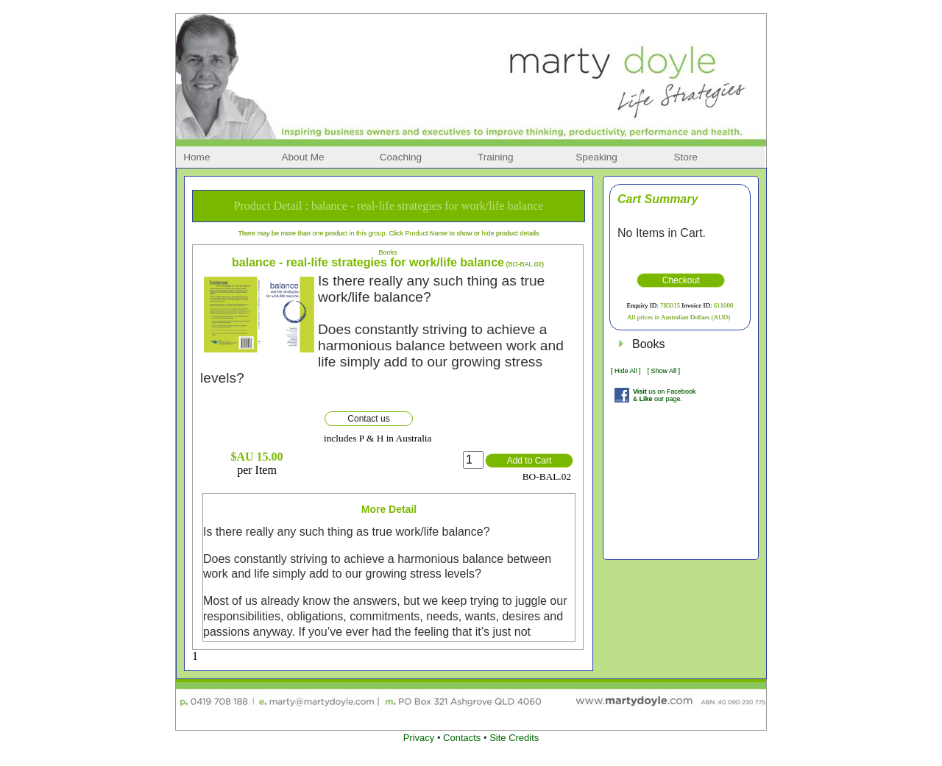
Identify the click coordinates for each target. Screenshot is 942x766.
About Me (302, 157)
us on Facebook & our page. (664, 395)
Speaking (596, 157)
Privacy (419, 737)
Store (686, 157)
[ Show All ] (663, 371)
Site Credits (514, 737)
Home (196, 157)
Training (496, 157)
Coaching (401, 157)
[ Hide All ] (626, 371)
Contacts (462, 737)
